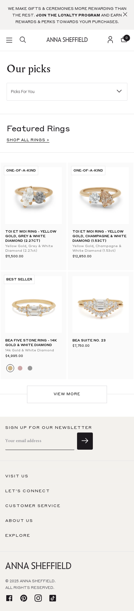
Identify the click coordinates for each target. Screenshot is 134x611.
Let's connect (27, 491)
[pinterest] (24, 598)
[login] (110, 40)
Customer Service (33, 506)
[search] (22, 40)
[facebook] (9, 598)
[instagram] (38, 598)
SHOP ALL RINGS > (28, 140)
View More (67, 394)
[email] (39, 441)
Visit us (17, 476)
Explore (17, 536)
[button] (125, 15)
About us (19, 521)
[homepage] (67, 40)
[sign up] (85, 441)
